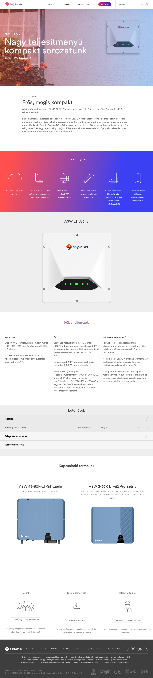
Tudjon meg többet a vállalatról (25, 620)
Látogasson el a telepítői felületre (127, 620)
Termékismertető (76, 444)
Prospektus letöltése (76, 620)
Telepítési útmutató (76, 436)
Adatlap (76, 419)
